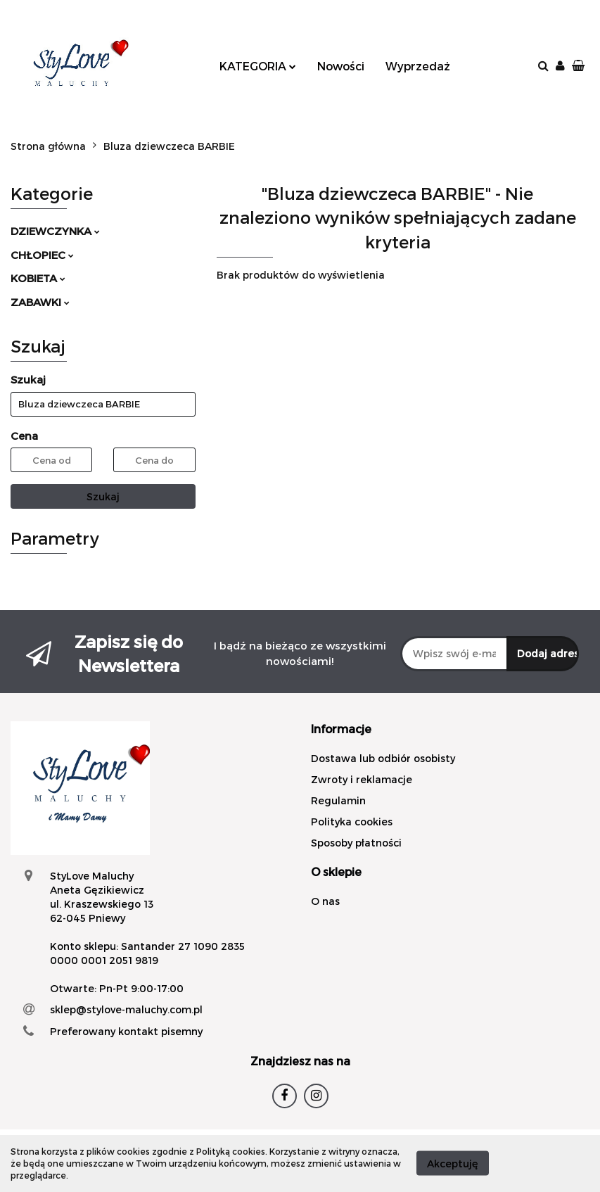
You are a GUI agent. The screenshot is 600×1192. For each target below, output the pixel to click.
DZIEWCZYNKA (55, 230)
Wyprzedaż (417, 65)
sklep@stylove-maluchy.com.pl (126, 1009)
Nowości (340, 65)
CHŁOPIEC (42, 254)
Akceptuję (452, 1163)
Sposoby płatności (356, 843)
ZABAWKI (40, 302)
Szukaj (103, 496)
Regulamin (338, 800)
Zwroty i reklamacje (361, 779)
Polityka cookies (351, 822)
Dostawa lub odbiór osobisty (383, 758)
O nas (325, 901)
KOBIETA (38, 278)
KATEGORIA (257, 65)
